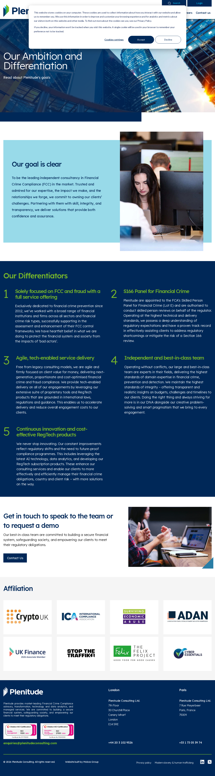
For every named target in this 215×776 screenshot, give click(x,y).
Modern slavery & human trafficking (174, 762)
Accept (141, 39)
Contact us (203, 12)
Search (174, 3)
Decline (168, 39)
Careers (187, 12)
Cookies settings (114, 39)
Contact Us (15, 558)
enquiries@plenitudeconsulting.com (30, 743)
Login (199, 3)
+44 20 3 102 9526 (120, 742)
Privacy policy (143, 762)
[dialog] (107, 27)
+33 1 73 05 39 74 (190, 742)
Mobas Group (91, 761)
